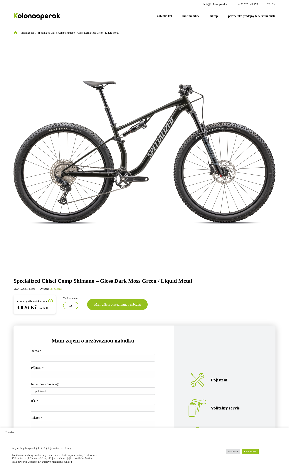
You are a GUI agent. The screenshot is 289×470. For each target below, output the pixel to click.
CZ (268, 4)
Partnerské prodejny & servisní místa (251, 16)
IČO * (34, 400)
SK (273, 4)
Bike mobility (190, 16)
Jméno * (36, 350)
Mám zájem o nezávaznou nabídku (117, 304)
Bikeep (213, 16)
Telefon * (36, 417)
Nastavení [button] (233, 451)
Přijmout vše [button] (250, 451)
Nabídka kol (164, 16)
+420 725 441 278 (248, 4)
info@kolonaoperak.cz (216, 4)
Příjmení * (37, 367)
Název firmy (45, 384)
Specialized (56, 288)
